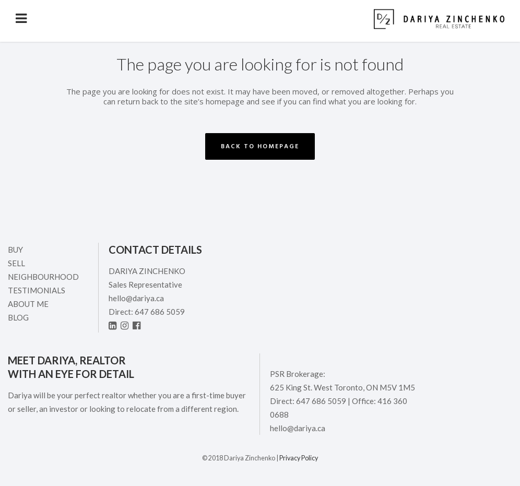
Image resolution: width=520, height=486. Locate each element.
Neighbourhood (43, 276)
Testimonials (36, 290)
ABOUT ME (28, 304)
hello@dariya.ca (136, 298)
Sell (16, 263)
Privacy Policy (298, 458)
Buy (15, 249)
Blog (18, 317)
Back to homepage (260, 146)
